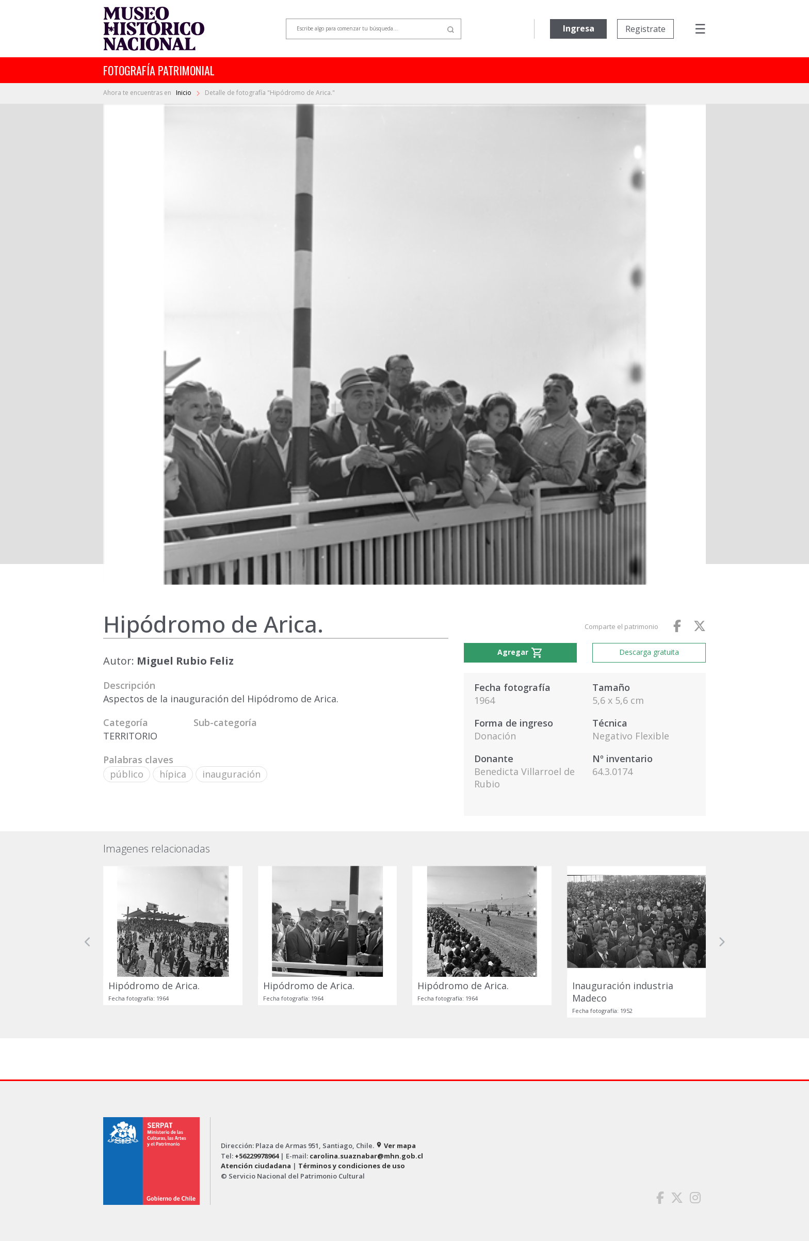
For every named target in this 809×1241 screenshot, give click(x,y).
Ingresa (578, 28)
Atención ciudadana (256, 1165)
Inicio (184, 92)
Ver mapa (396, 1145)
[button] (87, 942)
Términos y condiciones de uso (351, 1165)
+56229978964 (257, 1156)
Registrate (645, 29)
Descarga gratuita (649, 652)
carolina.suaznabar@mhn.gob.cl (366, 1156)
